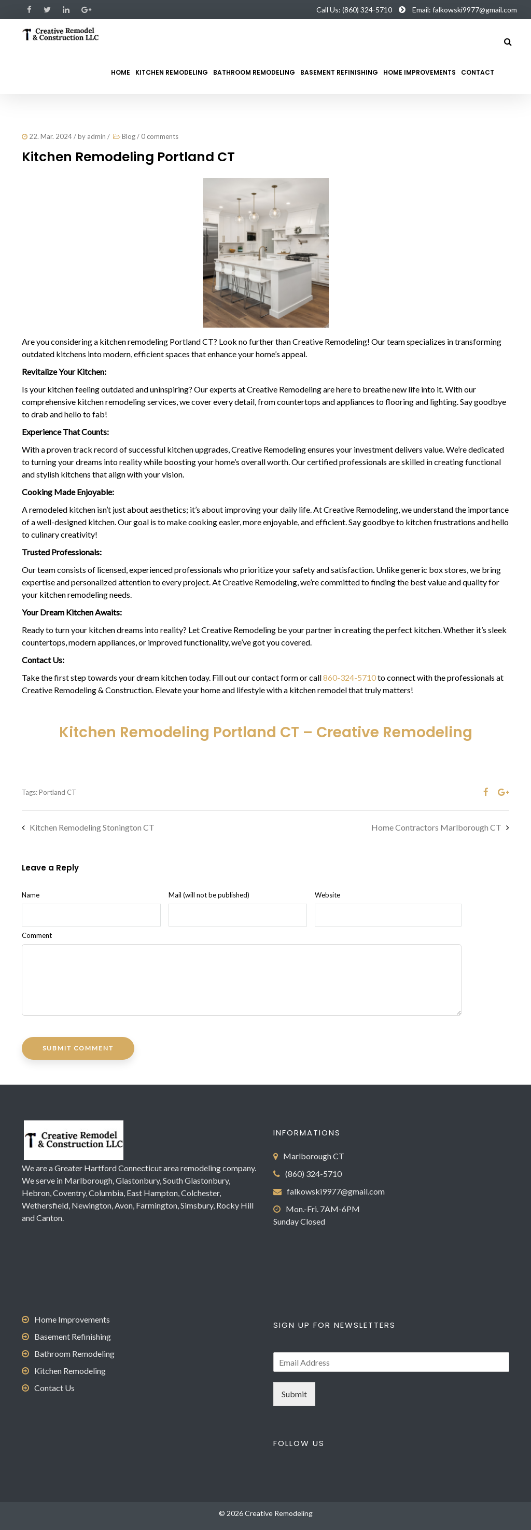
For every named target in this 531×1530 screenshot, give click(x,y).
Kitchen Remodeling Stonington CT (92, 827)
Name (30, 895)
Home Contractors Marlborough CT (436, 827)
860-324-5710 (349, 677)
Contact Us (54, 1388)
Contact (477, 72)
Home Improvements (419, 72)
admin (96, 136)
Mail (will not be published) (209, 895)
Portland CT (57, 792)
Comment (37, 935)
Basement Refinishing (339, 72)
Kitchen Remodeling (171, 72)
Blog (128, 136)
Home (120, 72)
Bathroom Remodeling (254, 72)
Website (327, 895)
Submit (294, 1394)
